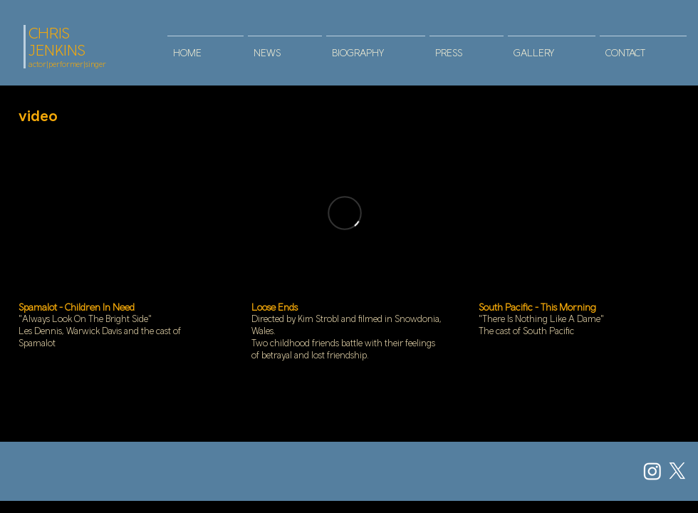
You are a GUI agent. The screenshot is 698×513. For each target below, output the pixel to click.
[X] (677, 471)
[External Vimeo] (344, 213)
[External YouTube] (116, 213)
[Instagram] (652, 471)
